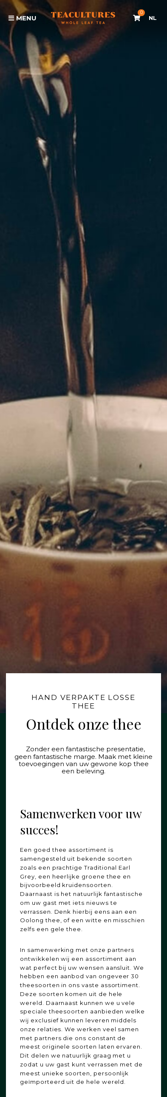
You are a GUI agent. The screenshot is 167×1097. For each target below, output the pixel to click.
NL (153, 17)
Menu (22, 18)
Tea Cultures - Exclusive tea (83, 18)
